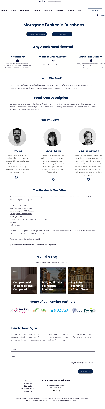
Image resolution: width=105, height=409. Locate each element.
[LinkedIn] (57, 391)
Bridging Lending (16, 216)
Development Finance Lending (21, 214)
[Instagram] (59, 391)
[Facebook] (51, 391)
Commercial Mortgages (19, 205)
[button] (13, 10)
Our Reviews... (51, 120)
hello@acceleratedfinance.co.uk (55, 385)
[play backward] (11, 311)
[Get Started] (95, 10)
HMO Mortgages (16, 225)
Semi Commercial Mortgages (21, 208)
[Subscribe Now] (85, 371)
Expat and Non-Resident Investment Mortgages (28, 219)
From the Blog (47, 257)
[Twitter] (54, 391)
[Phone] (98, 15)
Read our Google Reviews (54, 1)
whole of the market (83, 231)
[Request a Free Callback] (36, 34)
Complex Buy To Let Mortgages (22, 211)
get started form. (42, 231)
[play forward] (94, 311)
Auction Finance (16, 222)
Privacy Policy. (60, 340)
